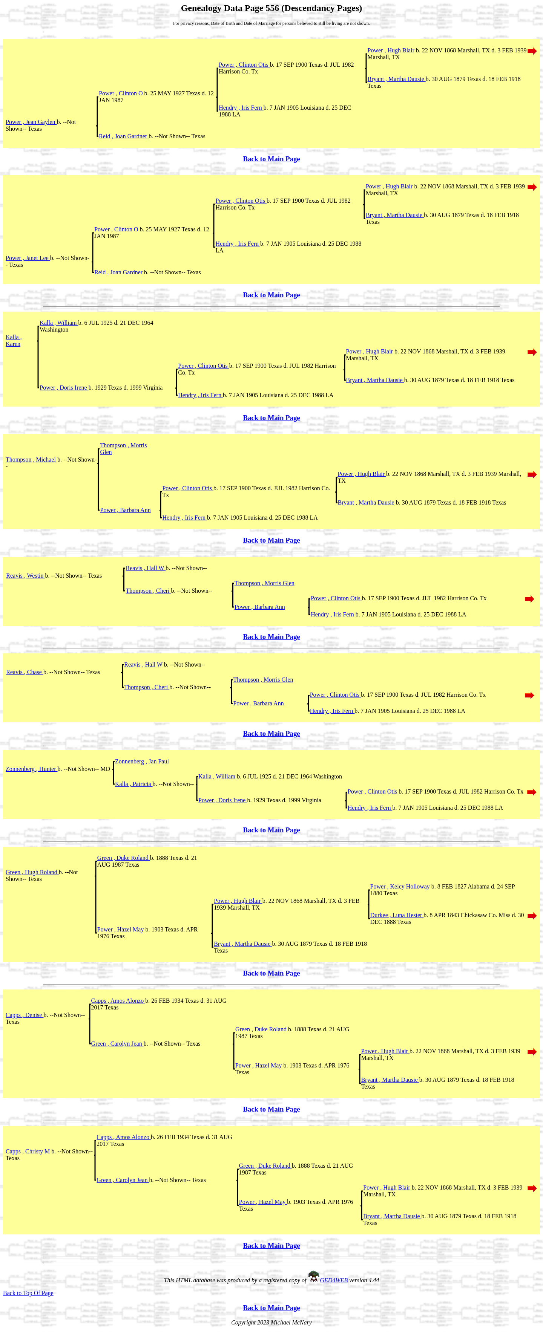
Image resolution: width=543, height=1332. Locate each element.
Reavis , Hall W (146, 568)
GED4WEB (334, 1280)
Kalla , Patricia (134, 784)
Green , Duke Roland (123, 858)
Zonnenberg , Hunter (31, 769)
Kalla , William (59, 323)
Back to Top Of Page (28, 1293)
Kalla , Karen (14, 340)
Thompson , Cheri (148, 590)
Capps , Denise (24, 1015)
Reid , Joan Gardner (124, 136)
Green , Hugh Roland (32, 872)
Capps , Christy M (28, 1151)
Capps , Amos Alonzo (118, 1000)
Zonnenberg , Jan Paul (142, 761)
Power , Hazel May (121, 929)
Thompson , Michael (31, 459)
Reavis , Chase (24, 672)
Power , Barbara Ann (125, 510)
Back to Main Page (271, 159)
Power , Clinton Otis (244, 64)
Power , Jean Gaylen (31, 122)
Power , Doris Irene (64, 387)
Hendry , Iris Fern (241, 107)
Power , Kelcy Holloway (400, 886)
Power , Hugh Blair (392, 50)
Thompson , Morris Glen (265, 583)
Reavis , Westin (25, 575)
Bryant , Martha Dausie (397, 79)
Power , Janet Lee (28, 258)
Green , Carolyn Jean (117, 1043)
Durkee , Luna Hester (397, 915)
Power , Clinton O (121, 93)
